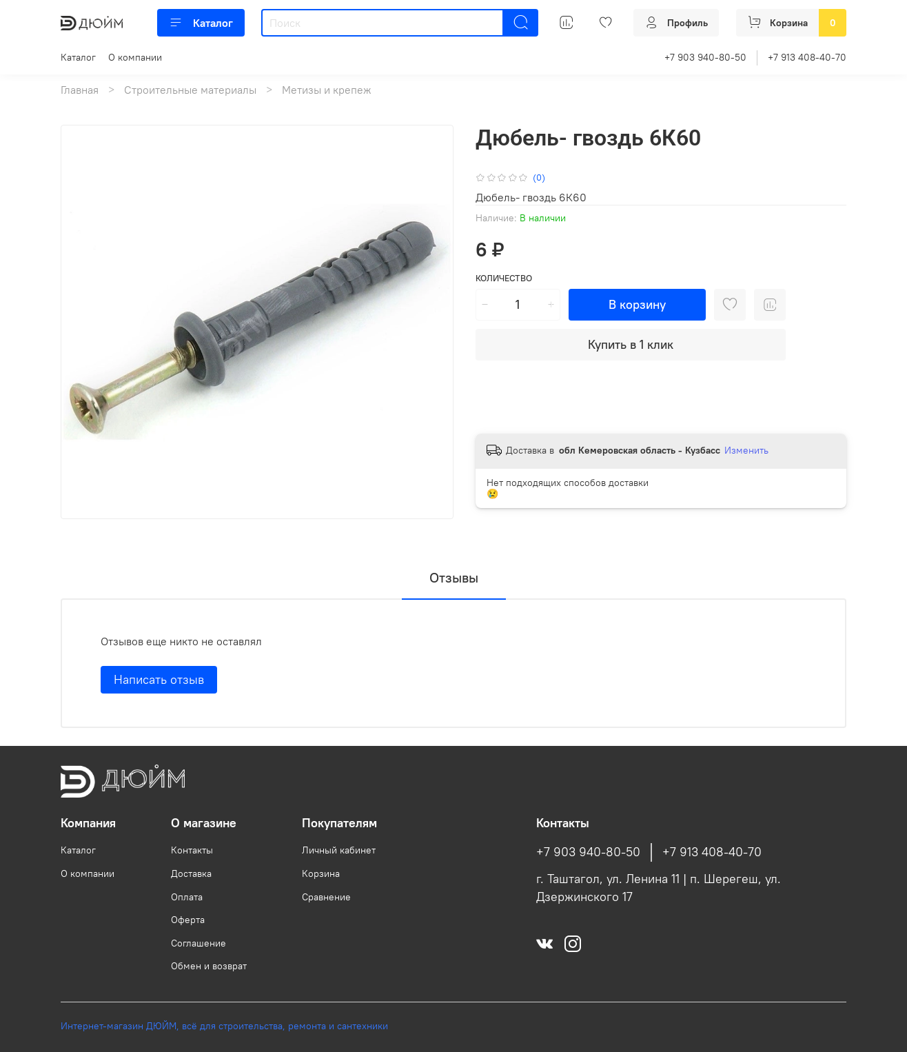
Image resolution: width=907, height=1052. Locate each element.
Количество (504, 278)
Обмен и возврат (209, 966)
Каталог (201, 23)
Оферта (188, 919)
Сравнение (326, 897)
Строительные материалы (190, 90)
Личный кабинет (339, 850)
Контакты (192, 850)
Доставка (191, 873)
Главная (80, 90)
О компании (135, 57)
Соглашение (198, 943)
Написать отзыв (159, 679)
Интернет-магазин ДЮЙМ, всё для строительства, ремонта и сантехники (224, 1026)
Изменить (746, 450)
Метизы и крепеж (326, 90)
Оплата (187, 897)
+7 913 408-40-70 (807, 57)
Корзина (321, 873)
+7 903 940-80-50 (705, 57)
